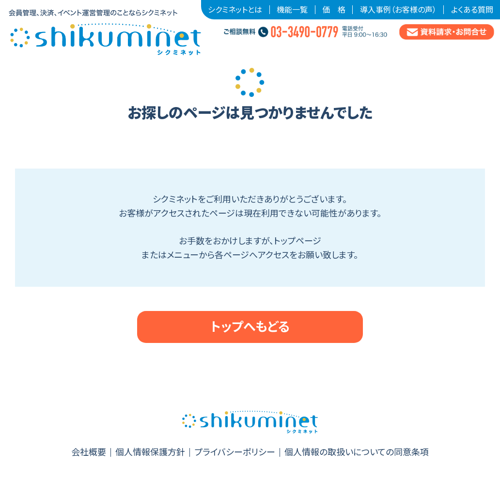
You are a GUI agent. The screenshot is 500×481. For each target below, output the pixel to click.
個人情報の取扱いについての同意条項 (356, 452)
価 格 (333, 10)
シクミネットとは (235, 10)
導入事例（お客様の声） (398, 10)
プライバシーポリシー (234, 452)
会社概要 (88, 452)
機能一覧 (292, 10)
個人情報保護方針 (150, 452)
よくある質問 (472, 10)
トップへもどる (250, 327)
